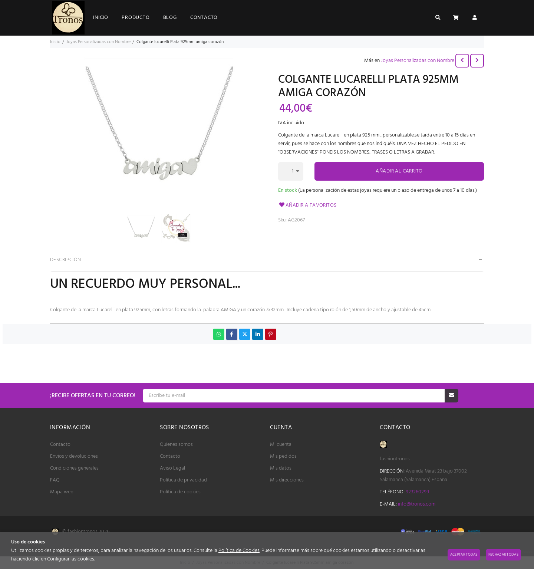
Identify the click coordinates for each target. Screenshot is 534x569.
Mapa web (61, 492)
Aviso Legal (172, 468)
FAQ (55, 480)
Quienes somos (176, 444)
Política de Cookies (239, 550)
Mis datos (280, 468)
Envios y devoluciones (74, 456)
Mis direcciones (287, 480)
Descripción (65, 260)
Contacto (60, 444)
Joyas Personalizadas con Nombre (417, 60)
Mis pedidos (283, 456)
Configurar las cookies (70, 559)
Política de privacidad (183, 480)
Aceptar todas (464, 555)
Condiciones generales (74, 468)
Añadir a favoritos (307, 205)
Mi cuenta (280, 444)
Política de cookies (180, 492)
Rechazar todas (503, 555)
